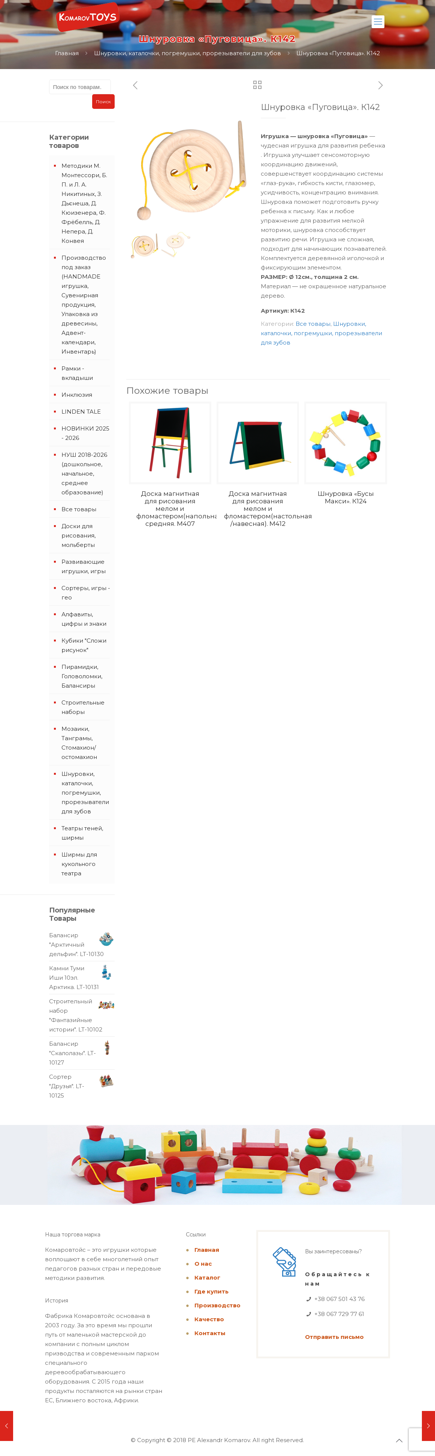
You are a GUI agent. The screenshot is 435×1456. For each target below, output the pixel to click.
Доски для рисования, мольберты (78, 535)
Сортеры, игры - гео (85, 592)
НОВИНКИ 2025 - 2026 (85, 433)
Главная (67, 53)
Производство (217, 1305)
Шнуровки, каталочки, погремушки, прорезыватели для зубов (187, 53)
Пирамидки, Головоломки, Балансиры (81, 676)
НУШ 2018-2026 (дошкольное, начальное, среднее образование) (84, 473)
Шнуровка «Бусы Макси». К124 (346, 497)
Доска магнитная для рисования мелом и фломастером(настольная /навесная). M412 (268, 508)
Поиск (103, 101)
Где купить (211, 1291)
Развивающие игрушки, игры (83, 566)
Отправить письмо (334, 1336)
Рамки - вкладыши (77, 373)
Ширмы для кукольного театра (79, 864)
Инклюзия (76, 394)
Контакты (210, 1333)
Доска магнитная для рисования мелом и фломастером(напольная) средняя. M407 (180, 508)
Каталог (207, 1277)
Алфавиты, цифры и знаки (83, 619)
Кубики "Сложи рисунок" (83, 645)
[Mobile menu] (378, 21)
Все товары (313, 323)
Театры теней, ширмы (82, 833)
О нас (203, 1263)
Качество (209, 1319)
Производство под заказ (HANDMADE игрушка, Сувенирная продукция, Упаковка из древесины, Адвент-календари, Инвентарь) (83, 304)
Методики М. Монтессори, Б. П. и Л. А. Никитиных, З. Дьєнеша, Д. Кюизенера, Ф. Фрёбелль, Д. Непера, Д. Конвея (84, 203)
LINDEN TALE (81, 411)
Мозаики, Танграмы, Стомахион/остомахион (79, 742)
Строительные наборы (83, 707)
